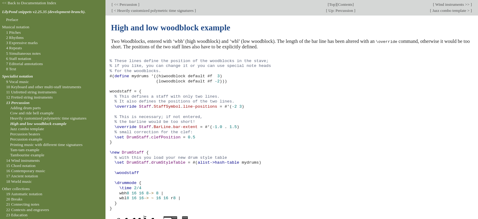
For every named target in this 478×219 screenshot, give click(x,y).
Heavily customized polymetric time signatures (48, 118)
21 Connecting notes (22, 204)
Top (332, 4)
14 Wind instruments (23, 160)
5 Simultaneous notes (23, 53)
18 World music (19, 181)
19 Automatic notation (24, 194)
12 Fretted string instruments (29, 97)
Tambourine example (27, 155)
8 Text (11, 69)
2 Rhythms (15, 37)
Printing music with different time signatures (46, 144)
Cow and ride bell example (32, 113)
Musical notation (16, 27)
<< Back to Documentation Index (29, 3)
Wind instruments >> (452, 4)
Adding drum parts (25, 108)
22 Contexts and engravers (27, 209)
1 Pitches (13, 32)
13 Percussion (18, 102)
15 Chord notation (21, 165)
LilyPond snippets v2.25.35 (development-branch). (44, 11)
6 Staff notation (18, 58)
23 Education (16, 215)
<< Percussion (125, 4)
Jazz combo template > (451, 10)
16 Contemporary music (25, 171)
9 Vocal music (17, 81)
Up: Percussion (340, 10)
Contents (345, 4)
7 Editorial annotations (24, 63)
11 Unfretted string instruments (31, 92)
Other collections (16, 188)
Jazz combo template (27, 129)
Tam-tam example (24, 150)
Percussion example (26, 139)
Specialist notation (17, 76)
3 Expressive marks (22, 42)
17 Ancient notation (22, 176)
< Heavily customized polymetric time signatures (153, 10)
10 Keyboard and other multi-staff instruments (43, 87)
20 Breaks (14, 199)
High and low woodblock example (38, 123)
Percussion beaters (25, 134)
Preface (12, 19)
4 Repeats (14, 48)
